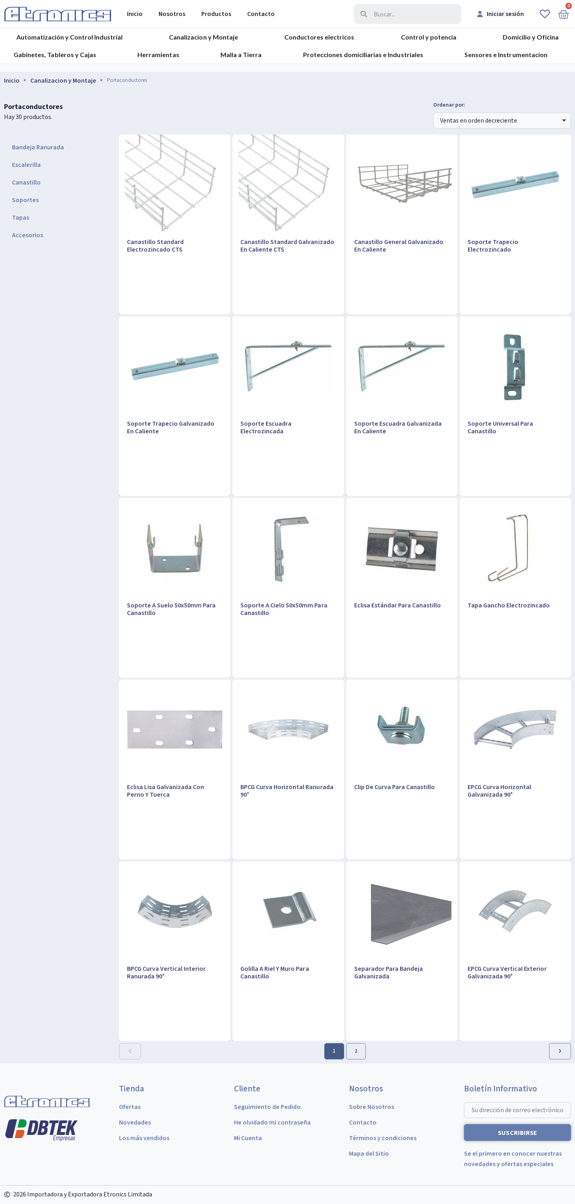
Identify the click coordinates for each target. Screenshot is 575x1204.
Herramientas (158, 54)
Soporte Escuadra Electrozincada (265, 427)
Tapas (20, 217)
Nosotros (172, 14)
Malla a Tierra (241, 54)
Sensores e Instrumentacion (505, 54)
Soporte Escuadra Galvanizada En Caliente (398, 427)
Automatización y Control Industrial (69, 37)
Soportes (25, 200)
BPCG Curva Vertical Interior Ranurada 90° (166, 972)
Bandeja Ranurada (38, 147)
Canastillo (26, 182)
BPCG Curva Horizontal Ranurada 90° (286, 791)
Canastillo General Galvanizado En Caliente (398, 246)
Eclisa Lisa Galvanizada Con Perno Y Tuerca (165, 791)
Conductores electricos (319, 37)
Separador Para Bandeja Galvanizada (388, 972)
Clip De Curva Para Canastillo (394, 787)
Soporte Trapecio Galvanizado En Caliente (170, 427)
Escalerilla (26, 165)
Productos (216, 14)
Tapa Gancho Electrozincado (509, 605)
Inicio (135, 14)
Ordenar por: (449, 105)
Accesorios (27, 235)
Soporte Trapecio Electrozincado (493, 246)
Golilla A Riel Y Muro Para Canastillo (274, 972)
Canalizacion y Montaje (203, 37)
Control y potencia (428, 37)
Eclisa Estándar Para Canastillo (397, 605)
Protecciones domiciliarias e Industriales (363, 54)
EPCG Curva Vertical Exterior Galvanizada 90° (507, 972)
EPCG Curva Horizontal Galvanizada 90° (499, 791)
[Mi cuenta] (500, 14)
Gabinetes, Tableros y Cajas (55, 54)
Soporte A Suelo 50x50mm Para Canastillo (171, 609)
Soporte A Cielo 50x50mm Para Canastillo (283, 609)
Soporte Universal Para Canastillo (500, 427)
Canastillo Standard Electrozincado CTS (155, 246)
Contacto (261, 14)
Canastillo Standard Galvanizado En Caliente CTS (287, 246)
